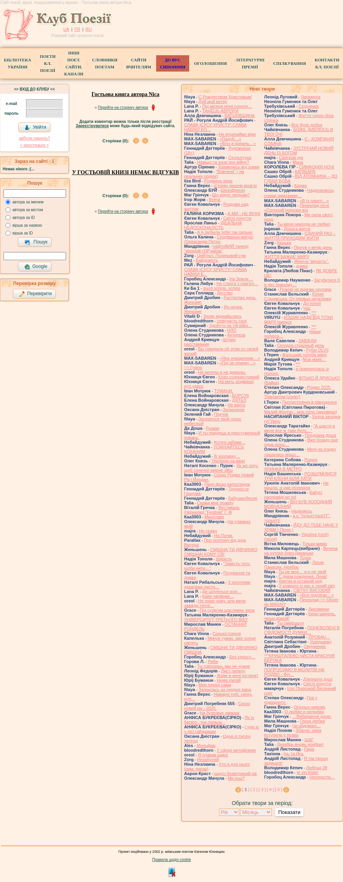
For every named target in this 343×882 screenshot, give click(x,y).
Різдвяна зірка (218, 180)
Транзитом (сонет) (282, 396)
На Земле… (241, 278)
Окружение (315, 646)
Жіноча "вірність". (311, 261)
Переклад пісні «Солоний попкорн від (296, 207)
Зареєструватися (92, 126)
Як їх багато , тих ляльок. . (219, 719)
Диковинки (318, 609)
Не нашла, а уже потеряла (296, 485)
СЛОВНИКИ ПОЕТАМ (104, 63)
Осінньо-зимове (309, 707)
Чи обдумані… (306, 725)
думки (302, 266)
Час (307, 308)
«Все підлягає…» (316, 595)
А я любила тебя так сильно (224, 232)
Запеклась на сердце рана (224, 689)
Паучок (221, 414)
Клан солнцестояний (238, 376)
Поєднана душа (320, 435)
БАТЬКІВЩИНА (240, 115)
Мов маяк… (314, 359)
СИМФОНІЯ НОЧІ (316, 166)
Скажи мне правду (215, 502)
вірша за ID (22, 233)
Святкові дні (291, 157)
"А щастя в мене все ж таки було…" (299, 428)
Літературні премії (249, 63)
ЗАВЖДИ (307, 340)
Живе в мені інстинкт (237, 675)
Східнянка (308, 106)
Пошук (36, 242)
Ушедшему (321, 641)
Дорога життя (297, 228)
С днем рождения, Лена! (303, 576)
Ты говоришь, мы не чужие (223, 666)
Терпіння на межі (228, 460)
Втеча (215, 199)
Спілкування (289, 63)
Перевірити (35, 294)
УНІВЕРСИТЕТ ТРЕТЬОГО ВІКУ (216, 619)
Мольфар (206, 745)
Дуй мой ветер (212, 101)
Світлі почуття (237, 218)
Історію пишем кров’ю (235, 185)
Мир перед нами (214, 684)
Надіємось (301, 511)
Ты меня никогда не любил (303, 224)
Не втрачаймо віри (237, 134)
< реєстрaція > (34, 145)
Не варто (236, 404)
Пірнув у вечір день (313, 247)
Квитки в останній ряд (300, 581)
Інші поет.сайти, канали (73, 63)
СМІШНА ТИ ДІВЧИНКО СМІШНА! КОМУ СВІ (221, 551)
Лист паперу (233, 670)
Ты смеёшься (290, 623)
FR (77, 29)
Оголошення (210, 63)
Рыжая (212, 428)
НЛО (232, 330)
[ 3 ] (262, 789)
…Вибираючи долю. (312, 716)
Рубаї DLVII (317, 350)
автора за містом (27, 210)
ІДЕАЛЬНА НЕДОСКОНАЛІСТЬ (213, 225)
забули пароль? (34, 138)
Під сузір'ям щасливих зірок (227, 610)
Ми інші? (236, 778)
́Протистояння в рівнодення (309, 402)
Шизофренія (233, 190)
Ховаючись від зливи (238, 166)
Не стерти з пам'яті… (237, 283)
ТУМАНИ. (223, 390)
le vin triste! (308, 772)
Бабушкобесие (243, 498)
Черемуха (310, 96)
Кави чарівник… (218, 596)
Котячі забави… (229, 442)
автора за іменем (28, 202)
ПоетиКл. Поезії (48, 63)
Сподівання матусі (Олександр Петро (218, 239)
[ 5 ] (278, 789)
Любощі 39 (316, 767)
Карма (300, 185)
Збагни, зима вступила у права (292, 732)
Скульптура (239, 157)
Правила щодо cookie (171, 860)
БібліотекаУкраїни (17, 63)
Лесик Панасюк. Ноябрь (294, 564)
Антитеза (236, 334)
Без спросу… (242, 656)
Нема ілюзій (229, 680)
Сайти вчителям (138, 63)
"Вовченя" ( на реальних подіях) (214, 173)
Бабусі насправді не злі (293, 494)
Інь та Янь (294, 753)
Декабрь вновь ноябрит (300, 744)
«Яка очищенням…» (239, 358)
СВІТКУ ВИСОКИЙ (311, 590)
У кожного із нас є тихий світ (307, 585)
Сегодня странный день (300, 345)
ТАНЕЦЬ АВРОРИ (220, 110)
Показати (289, 812)
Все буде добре (306, 124)
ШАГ (309, 739)
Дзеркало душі (318, 679)
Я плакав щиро (213, 754)
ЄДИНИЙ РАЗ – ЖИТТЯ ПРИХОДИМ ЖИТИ (300, 235)
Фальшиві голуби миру (304, 354)
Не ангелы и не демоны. (222, 372)
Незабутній (208, 759)
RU (88, 29)
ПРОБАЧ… (319, 637)
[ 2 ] (254, 789)
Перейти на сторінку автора (123, 107)
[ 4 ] (270, 789)
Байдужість (207, 260)
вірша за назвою (27, 225)
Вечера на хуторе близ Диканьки (301, 550)
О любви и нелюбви (304, 711)
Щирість (224, 558)
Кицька (284, 242)
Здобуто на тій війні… (230, 325)
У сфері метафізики (236, 750)
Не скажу (208, 530)
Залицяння (234, 409)
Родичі (311, 459)
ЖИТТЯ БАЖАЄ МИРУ (286, 256)
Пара (309, 749)
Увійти (35, 127)
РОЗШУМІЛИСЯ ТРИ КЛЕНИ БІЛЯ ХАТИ (300, 476)
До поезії (312, 303)
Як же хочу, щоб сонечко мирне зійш (221, 467)
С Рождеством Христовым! (225, 96)
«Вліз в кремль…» (237, 143)
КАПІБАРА (305, 171)
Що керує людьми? (231, 194)
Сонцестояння (226, 633)
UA (66, 29)
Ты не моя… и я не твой (302, 571)
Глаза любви (312, 721)
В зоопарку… (227, 456)
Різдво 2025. (319, 387)
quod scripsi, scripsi (221, 288)
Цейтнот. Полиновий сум (221, 255)
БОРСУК (240, 395)
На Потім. (223, 535)
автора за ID (23, 217)
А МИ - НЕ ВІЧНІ (244, 213)
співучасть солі (232, 320)
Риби (213, 661)
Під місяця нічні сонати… (227, 106)
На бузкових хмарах (219, 712)
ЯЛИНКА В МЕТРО (283, 469)
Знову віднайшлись (222, 316)
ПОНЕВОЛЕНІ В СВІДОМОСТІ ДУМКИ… (302, 630)
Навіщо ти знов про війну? (223, 162)
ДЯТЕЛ (239, 400)
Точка (305, 557)
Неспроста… (321, 777)
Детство (225, 292)
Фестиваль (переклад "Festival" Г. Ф (212, 509)
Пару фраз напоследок (227, 484)
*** (314, 312)
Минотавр (214, 516)
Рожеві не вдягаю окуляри (305, 289)
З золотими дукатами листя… (217, 584)
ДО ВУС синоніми (172, 63)
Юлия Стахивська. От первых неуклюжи (297, 296)
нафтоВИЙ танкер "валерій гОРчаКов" (216, 248)
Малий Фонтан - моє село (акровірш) (300, 412)
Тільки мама (315, 543)
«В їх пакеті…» (314, 200)
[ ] (245, 789)
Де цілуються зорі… (222, 591)
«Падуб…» (230, 138)
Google (35, 267)
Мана (298, 162)
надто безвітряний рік (235, 773)
